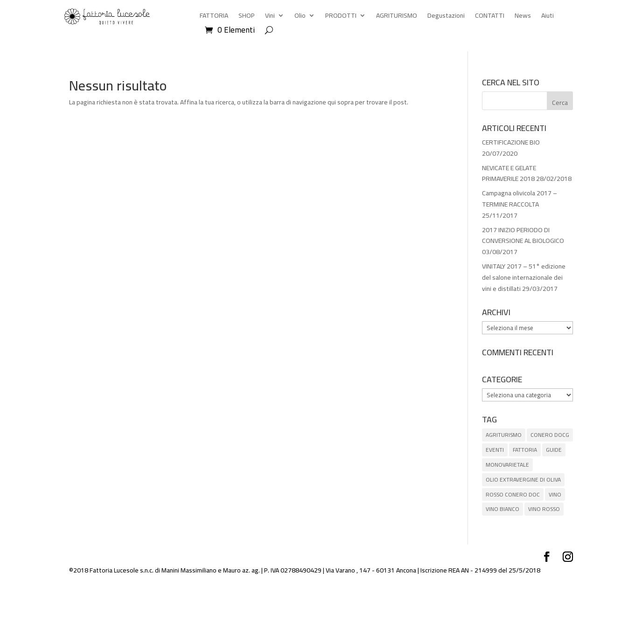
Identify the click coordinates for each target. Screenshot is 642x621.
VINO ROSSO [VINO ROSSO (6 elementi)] (544, 509)
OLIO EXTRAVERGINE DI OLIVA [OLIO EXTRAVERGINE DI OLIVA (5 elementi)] (523, 479)
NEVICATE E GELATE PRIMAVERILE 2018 (509, 173)
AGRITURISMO (396, 16)
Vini (270, 16)
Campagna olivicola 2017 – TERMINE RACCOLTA (519, 198)
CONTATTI (489, 16)
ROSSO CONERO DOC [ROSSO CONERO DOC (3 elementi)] (513, 494)
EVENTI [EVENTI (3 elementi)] (495, 449)
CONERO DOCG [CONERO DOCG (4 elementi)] (549, 434)
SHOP (246, 16)
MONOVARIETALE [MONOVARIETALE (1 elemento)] (507, 464)
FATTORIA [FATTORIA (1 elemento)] (525, 449)
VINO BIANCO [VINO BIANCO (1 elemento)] (502, 509)
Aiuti (547, 16)
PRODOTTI (340, 16)
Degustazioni (446, 16)
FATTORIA (214, 16)
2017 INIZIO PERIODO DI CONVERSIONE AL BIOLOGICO (523, 235)
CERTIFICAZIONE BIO (511, 142)
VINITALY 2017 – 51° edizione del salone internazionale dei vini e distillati (523, 277)
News (523, 16)
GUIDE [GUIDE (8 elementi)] (554, 449)
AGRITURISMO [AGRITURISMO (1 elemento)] (504, 434)
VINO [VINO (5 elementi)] (555, 494)
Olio (300, 16)
